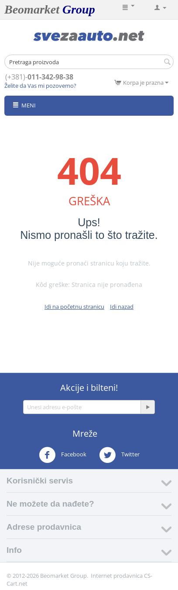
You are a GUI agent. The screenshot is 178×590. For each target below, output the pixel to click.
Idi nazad (122, 307)
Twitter (119, 455)
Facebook (62, 455)
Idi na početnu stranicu (74, 307)
